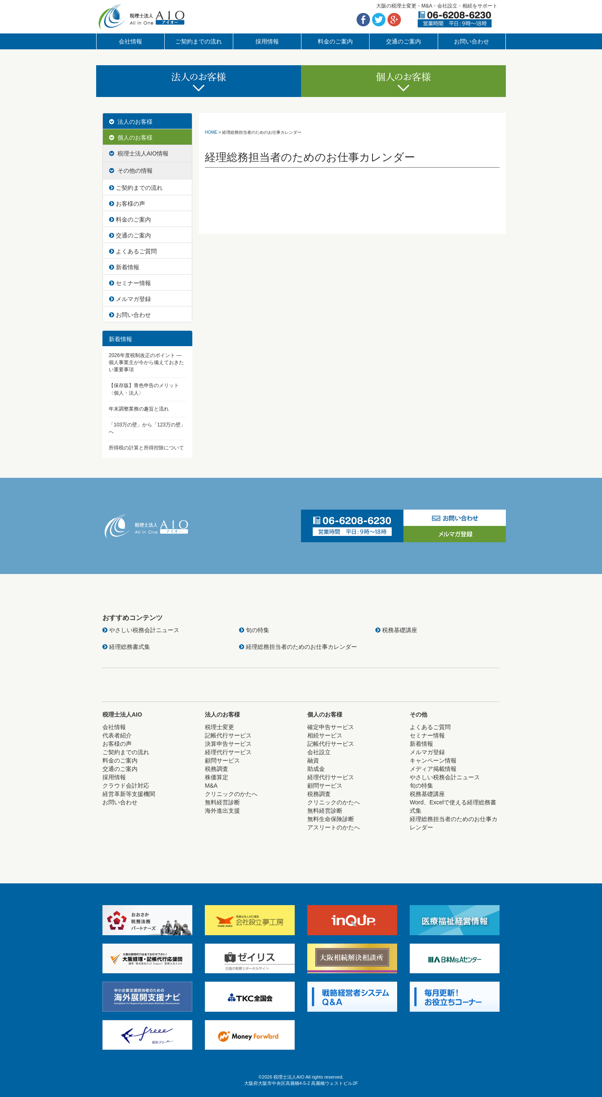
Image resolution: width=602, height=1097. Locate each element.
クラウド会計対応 (125, 785)
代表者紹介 (117, 735)
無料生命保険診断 (330, 819)
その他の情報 (131, 170)
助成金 (316, 768)
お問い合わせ (471, 41)
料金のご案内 (335, 41)
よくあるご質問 (133, 251)
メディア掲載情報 (433, 768)
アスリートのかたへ (333, 827)
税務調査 (216, 768)
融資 (313, 760)
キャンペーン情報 (433, 760)
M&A (211, 785)
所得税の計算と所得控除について (146, 448)
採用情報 (267, 41)
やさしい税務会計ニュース (140, 630)
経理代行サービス (228, 752)
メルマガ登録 (130, 299)
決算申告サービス (228, 743)
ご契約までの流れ (198, 41)
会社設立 (319, 752)
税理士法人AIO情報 (138, 153)
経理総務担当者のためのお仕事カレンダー (298, 646)
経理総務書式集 (126, 646)
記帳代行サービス (228, 735)
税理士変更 (219, 727)
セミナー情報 (130, 283)
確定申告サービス (330, 727)
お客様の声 (127, 203)
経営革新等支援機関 (128, 794)
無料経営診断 (222, 802)
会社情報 (130, 41)
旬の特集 (254, 630)
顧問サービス (222, 760)
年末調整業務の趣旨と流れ (139, 409)
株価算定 (216, 777)
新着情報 (124, 267)
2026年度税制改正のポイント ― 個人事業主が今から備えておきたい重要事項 (146, 362)
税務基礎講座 (396, 630)
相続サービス (324, 735)
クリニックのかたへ (231, 794)
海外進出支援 (222, 810)
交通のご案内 (403, 41)
